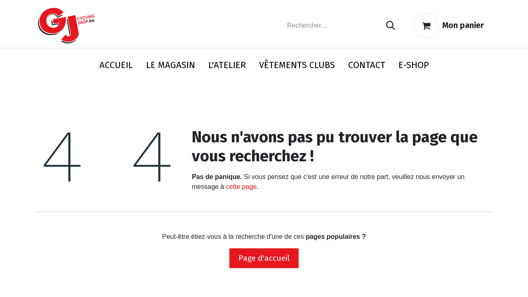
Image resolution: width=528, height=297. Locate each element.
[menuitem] (116, 67)
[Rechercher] (391, 26)
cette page (241, 186)
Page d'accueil (264, 258)
